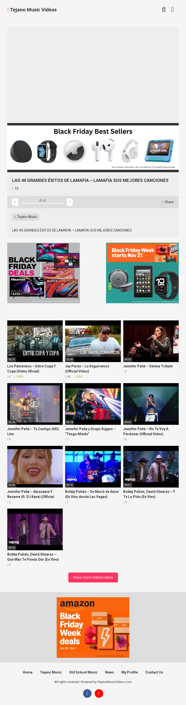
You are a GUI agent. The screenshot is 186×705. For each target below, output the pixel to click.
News (109, 672)
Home (27, 672)
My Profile (129, 672)
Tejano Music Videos (32, 9)
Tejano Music (26, 217)
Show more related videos (93, 577)
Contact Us (154, 672)
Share (168, 202)
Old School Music (83, 672)
